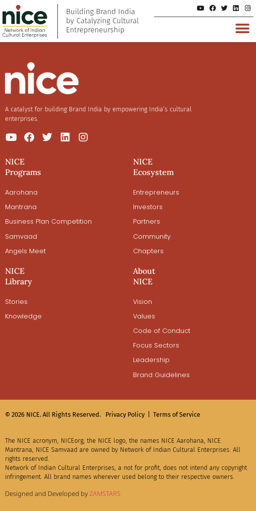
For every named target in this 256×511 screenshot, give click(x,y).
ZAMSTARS (104, 493)
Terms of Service (176, 414)
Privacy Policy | (127, 414)
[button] (242, 28)
